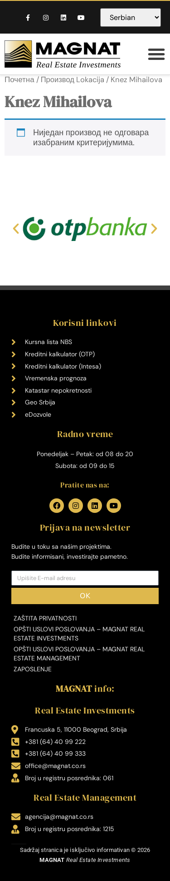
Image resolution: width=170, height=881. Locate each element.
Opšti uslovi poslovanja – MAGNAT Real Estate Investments (79, 633)
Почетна (19, 79)
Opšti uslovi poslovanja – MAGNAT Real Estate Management (79, 653)
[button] (156, 54)
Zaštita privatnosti (45, 618)
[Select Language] (130, 17)
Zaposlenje (33, 669)
